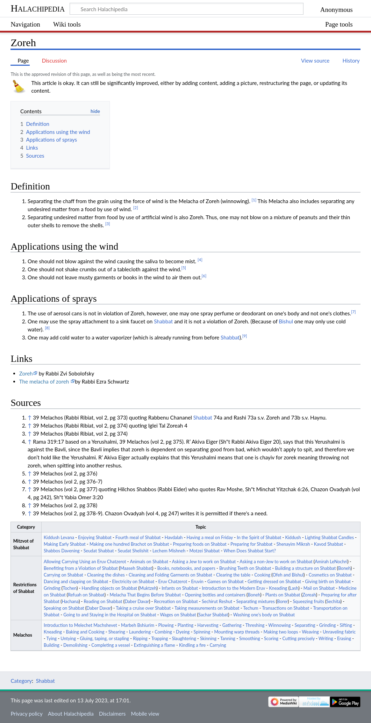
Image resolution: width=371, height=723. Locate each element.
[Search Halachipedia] (186, 8)
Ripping (140, 638)
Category (21, 681)
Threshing (255, 625)
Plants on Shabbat (282, 594)
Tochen (70, 588)
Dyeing (183, 632)
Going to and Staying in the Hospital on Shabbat (109, 614)
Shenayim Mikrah (293, 544)
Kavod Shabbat (328, 544)
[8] (47, 327)
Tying (52, 638)
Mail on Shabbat (319, 588)
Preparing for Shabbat (251, 544)
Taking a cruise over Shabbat (143, 608)
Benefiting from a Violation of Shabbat (81, 568)
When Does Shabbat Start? (249, 550)
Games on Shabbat (225, 581)
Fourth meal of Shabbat (137, 537)
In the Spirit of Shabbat (259, 537)
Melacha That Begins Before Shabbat (145, 594)
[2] (135, 207)
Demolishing (75, 645)
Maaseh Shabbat (136, 568)
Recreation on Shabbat (176, 601)
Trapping (159, 638)
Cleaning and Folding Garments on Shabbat (170, 575)
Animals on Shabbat (149, 561)
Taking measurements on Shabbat (206, 608)
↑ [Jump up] (29, 417)
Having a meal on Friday (210, 537)
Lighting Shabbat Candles (329, 537)
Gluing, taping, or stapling (104, 638)
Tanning (227, 638)
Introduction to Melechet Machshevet (80, 625)
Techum (250, 608)
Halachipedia (37, 8)
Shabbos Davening (62, 550)
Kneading (278, 588)
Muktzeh (148, 588)
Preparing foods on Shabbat (199, 544)
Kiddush (293, 537)
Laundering (140, 632)
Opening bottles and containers (215, 594)
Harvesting (207, 625)
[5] (183, 267)
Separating (304, 625)
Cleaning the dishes (106, 575)
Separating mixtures (255, 601)
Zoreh (26, 373)
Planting (185, 625)
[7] (353, 311)
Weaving (310, 632)
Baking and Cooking (85, 632)
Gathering (232, 625)
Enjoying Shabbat (95, 537)
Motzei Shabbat (205, 550)
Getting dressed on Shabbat (274, 581)
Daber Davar (136, 601)
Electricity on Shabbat (133, 581)
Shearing (116, 632)
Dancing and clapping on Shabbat (76, 581)
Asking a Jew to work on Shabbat (204, 561)
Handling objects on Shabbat (109, 588)
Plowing (165, 625)
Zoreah (309, 594)
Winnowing (279, 625)
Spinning (202, 632)
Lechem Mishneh (168, 550)
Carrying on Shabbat (63, 575)
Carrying (217, 645)
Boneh (344, 568)
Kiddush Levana (59, 537)
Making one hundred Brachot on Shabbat (129, 544)
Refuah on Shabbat (86, 594)
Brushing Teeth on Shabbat (245, 568)
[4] (200, 259)
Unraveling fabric (339, 632)
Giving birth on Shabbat (328, 581)
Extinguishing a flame (154, 645)
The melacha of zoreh (44, 381)
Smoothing (249, 638)
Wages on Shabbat (178, 614)
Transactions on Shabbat (285, 608)
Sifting (346, 625)
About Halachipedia (71, 713)
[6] (204, 275)
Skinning (208, 638)
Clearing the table (233, 575)
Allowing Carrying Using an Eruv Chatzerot (85, 561)
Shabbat (163, 321)
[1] (254, 200)
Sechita (333, 601)
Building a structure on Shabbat (305, 568)
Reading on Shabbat (103, 601)
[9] (244, 336)
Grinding (52, 588)
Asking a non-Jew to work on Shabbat (276, 561)
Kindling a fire (192, 645)
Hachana (70, 601)
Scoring (271, 638)
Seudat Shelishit (133, 550)
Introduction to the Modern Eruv (233, 588)
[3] (107, 223)
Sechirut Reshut (217, 601)
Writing (326, 638)
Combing (163, 632)
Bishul (286, 321)
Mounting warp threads (236, 632)
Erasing (344, 638)
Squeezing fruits (308, 601)
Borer (282, 601)
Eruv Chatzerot (172, 581)
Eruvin (197, 581)
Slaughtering (184, 638)
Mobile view (145, 713)
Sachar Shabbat (213, 614)
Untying (68, 638)
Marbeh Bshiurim (137, 625)
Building (51, 645)
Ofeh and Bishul (288, 575)
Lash (294, 588)
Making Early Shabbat (65, 544)
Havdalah (174, 537)
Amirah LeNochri (331, 561)
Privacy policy (26, 713)
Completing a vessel (110, 645)
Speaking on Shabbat (64, 608)
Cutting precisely (298, 638)
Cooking (262, 575)
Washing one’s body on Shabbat (264, 614)
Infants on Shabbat (180, 588)
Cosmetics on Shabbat (330, 575)
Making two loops (280, 632)
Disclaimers (112, 713)
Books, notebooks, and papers (186, 568)
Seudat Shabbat (99, 550)
